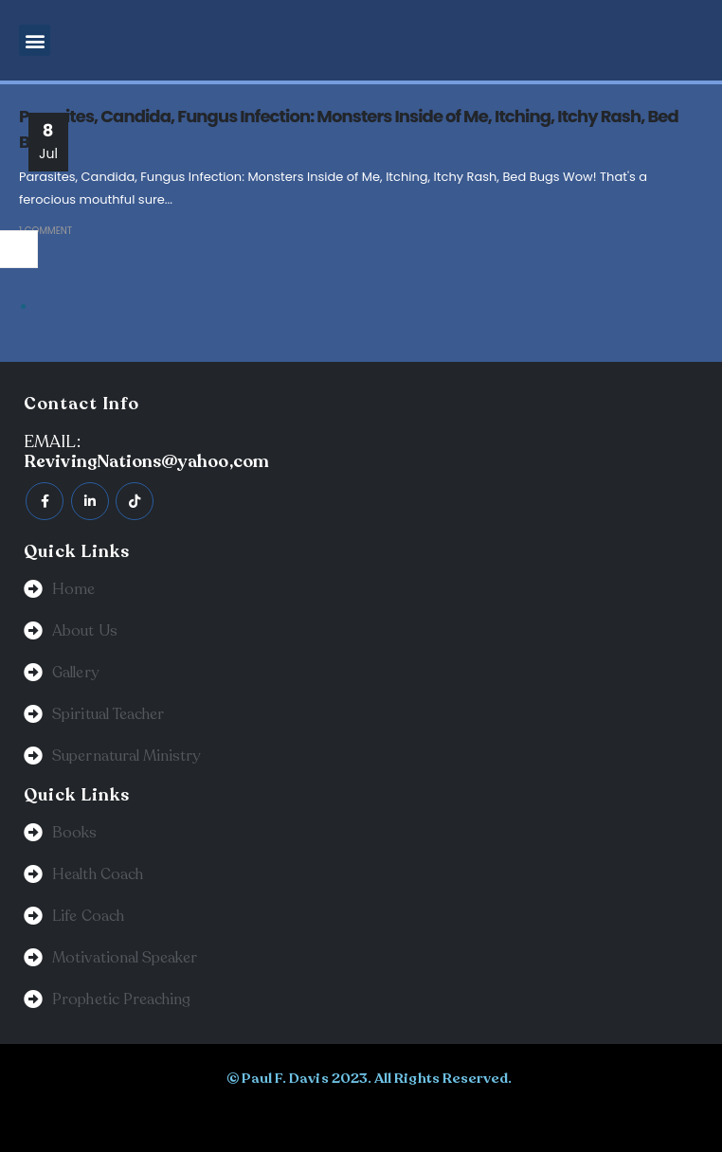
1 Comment (45, 231)
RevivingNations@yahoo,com (146, 461)
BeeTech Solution (323, 1116)
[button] (34, 40)
